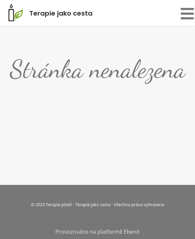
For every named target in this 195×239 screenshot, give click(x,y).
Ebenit (132, 231)
